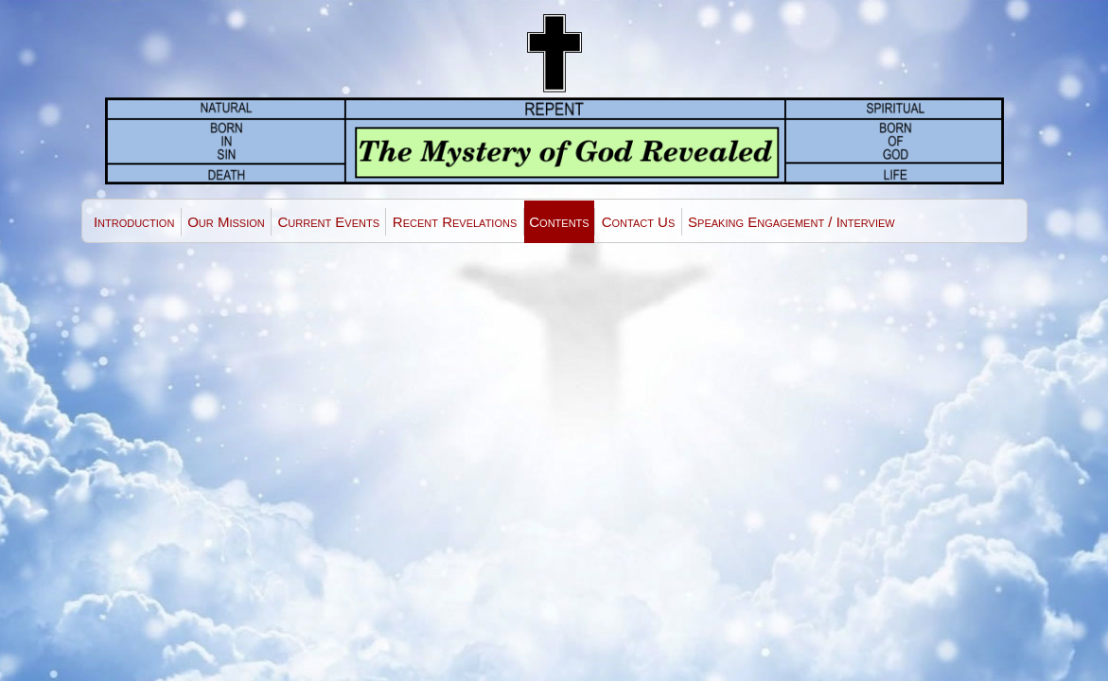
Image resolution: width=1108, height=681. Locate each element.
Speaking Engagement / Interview (791, 222)
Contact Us (639, 222)
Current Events (328, 222)
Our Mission (226, 222)
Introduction (134, 222)
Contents (559, 222)
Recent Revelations (455, 222)
